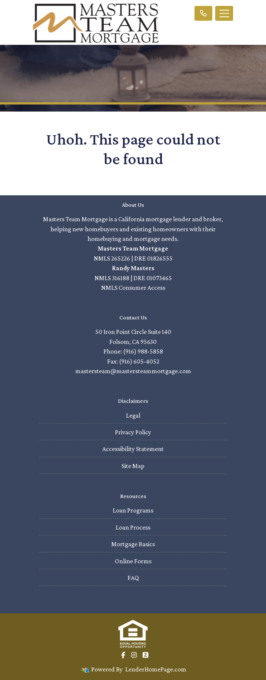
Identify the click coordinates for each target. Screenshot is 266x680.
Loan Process (133, 527)
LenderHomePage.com (155, 669)
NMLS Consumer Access (133, 287)
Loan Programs (133, 510)
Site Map (133, 466)
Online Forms (133, 561)
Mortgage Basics (133, 544)
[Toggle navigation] (224, 13)
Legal (133, 415)
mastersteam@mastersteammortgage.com (133, 371)
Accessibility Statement (133, 448)
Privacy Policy (133, 432)
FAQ (133, 577)
